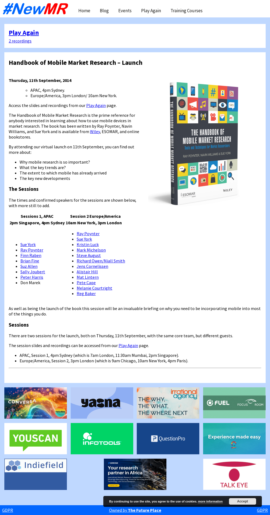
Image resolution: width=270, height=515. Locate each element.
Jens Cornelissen (92, 266)
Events (125, 11)
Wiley (95, 131)
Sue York (28, 244)
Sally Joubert (32, 271)
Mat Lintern (88, 277)
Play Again (151, 11)
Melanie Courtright (94, 288)
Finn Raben (30, 255)
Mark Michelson (91, 250)
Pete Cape (86, 282)
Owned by (135, 510)
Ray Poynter (31, 250)
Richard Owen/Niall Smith (101, 260)
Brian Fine (29, 260)
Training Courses (186, 11)
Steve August (89, 255)
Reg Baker (86, 293)
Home (84, 11)
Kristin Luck (88, 244)
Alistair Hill (87, 271)
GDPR (7, 510)
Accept (242, 501)
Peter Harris (31, 277)
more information (210, 501)
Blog (104, 11)
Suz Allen (29, 266)
